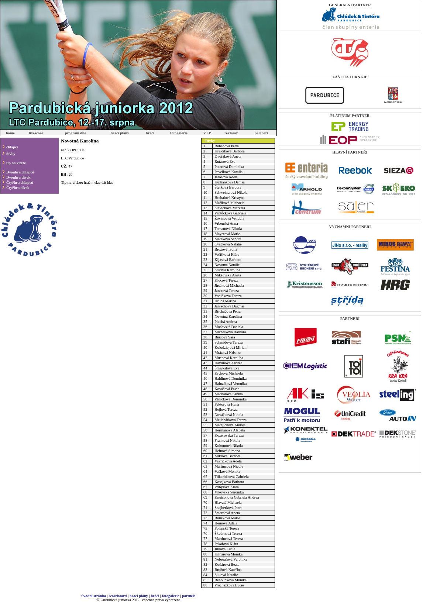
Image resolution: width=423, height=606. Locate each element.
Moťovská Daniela (228, 327)
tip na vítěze (16, 163)
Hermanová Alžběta (229, 430)
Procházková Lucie (229, 585)
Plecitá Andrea (225, 322)
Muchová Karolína (228, 358)
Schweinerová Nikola (230, 192)
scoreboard (118, 596)
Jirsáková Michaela (229, 285)
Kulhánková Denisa (229, 182)
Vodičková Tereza (228, 296)
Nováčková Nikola (228, 415)
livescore (36, 133)
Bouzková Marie (227, 518)
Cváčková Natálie (227, 244)
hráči (150, 133)
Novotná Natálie (227, 265)
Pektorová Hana (226, 404)
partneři (261, 133)
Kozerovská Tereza (229, 435)
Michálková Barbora (230, 332)
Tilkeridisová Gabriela (231, 477)
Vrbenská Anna (226, 223)
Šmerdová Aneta (227, 513)
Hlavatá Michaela (227, 502)
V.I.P (207, 133)
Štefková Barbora (227, 187)
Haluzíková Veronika (230, 384)
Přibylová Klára (226, 487)
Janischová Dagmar (229, 306)
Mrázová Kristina (227, 353)
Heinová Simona (227, 451)
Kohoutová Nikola (228, 446)
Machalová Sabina (228, 394)
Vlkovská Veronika (229, 492)
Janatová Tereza (226, 291)
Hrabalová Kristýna (229, 198)
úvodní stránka (93, 596)
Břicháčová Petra (227, 311)
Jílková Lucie (224, 549)
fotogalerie (179, 133)
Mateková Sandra (227, 239)
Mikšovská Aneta (227, 275)
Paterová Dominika (229, 167)
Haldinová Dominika (230, 378)
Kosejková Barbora (229, 482)
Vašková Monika (227, 471)
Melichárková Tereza (230, 420)
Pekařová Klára (226, 544)
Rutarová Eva (224, 161)
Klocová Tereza (226, 280)
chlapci (12, 147)
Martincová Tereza (228, 539)
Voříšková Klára (226, 254)
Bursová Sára (224, 337)
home (10, 133)
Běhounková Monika (230, 580)
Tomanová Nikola (228, 229)
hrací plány (120, 133)
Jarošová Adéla (226, 177)
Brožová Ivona (225, 249)
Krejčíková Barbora (229, 151)
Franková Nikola (227, 440)
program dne (75, 133)
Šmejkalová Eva (226, 368)
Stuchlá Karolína (227, 270)
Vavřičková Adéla (227, 461)
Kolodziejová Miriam (230, 347)
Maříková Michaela (229, 203)
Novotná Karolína (228, 316)
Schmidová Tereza (228, 342)
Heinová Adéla (225, 523)
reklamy (231, 133)
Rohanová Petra (226, 146)
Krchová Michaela (228, 373)
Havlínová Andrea (228, 363)
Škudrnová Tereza (228, 533)
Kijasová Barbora (227, 260)
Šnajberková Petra (228, 508)
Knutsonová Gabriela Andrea (236, 497)
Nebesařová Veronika (230, 559)
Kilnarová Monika (228, 554)
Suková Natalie (226, 575)
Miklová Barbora (227, 456)
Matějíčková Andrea (229, 425)
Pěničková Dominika (230, 399)
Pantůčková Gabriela (230, 213)
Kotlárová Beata (226, 564)
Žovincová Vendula (229, 218)
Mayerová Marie (227, 234)
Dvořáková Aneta (227, 156)
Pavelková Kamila (228, 172)
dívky (11, 154)
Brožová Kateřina (227, 570)
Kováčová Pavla (226, 389)
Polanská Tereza (226, 528)
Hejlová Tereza (225, 409)
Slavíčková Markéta (229, 208)
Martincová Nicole (228, 466)
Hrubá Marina (225, 301)
